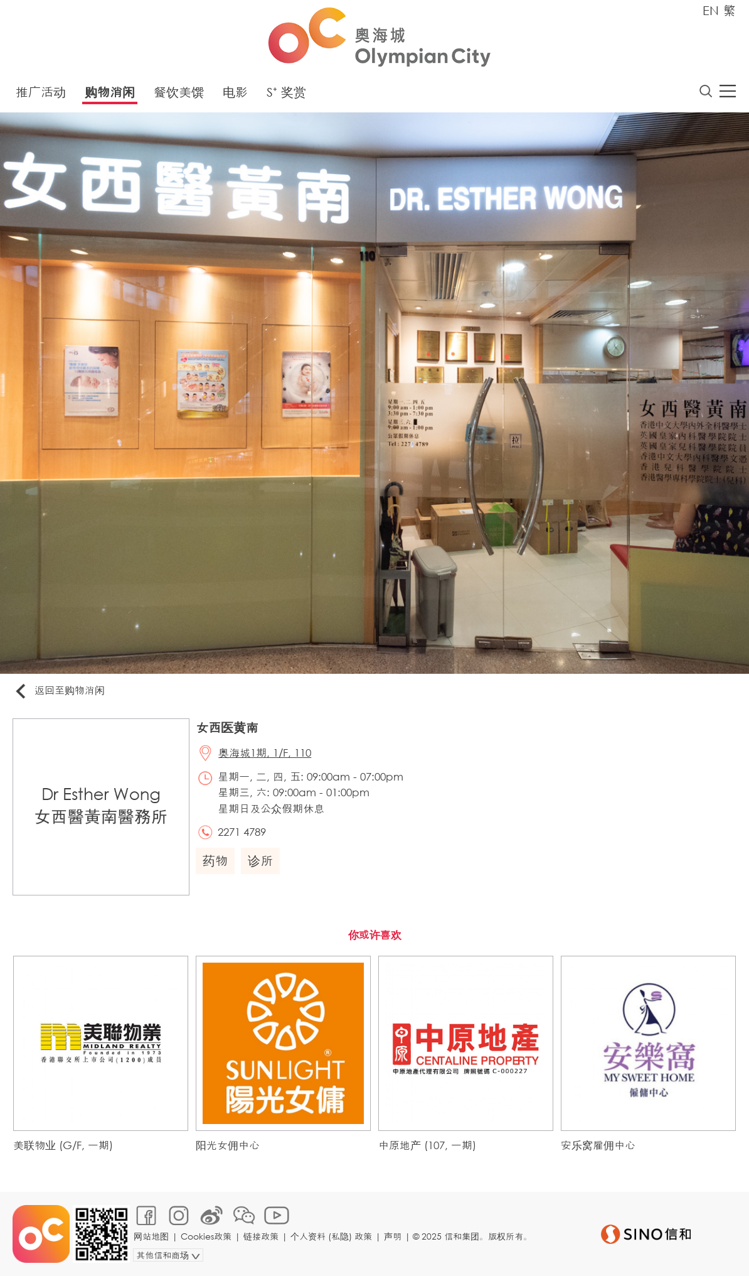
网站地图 (151, 1236)
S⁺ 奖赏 (286, 92)
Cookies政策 (206, 1236)
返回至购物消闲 (59, 691)
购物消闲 (110, 92)
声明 (392, 1236)
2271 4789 (242, 831)
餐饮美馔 (179, 92)
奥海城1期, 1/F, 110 (264, 752)
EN (711, 10)
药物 (215, 860)
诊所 (260, 860)
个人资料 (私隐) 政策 (331, 1236)
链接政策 (261, 1236)
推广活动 (41, 92)
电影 (235, 92)
